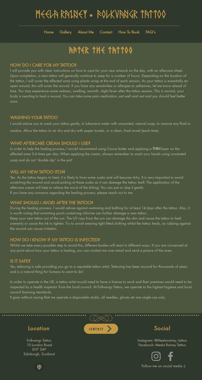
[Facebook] (170, 356)
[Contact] (101, 329)
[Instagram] (156, 356)
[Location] (39, 367)
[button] (150, 32)
